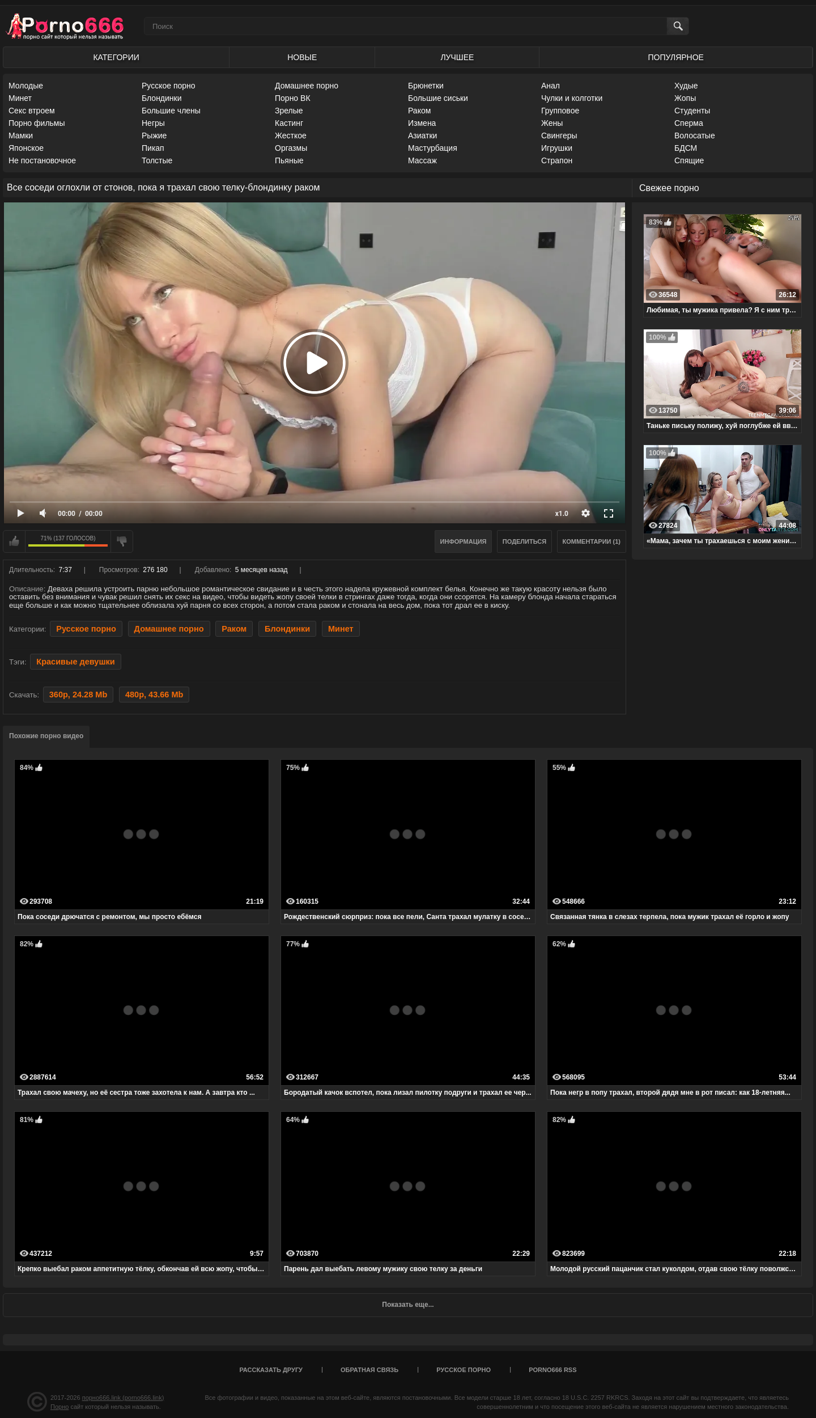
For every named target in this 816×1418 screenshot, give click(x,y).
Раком (419, 110)
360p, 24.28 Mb (78, 694)
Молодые (25, 85)
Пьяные (289, 160)
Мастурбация (432, 148)
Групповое (560, 110)
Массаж (422, 160)
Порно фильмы (36, 123)
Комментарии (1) (592, 541)
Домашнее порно (306, 85)
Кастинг (289, 123)
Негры (153, 123)
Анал (550, 85)
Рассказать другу (271, 1369)
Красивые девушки (75, 661)
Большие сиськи (438, 98)
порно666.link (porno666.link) (123, 1397)
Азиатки (422, 135)
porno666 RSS (552, 1369)
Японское (26, 148)
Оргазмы (291, 148)
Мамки (20, 135)
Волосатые (694, 135)
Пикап (153, 148)
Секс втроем (31, 110)
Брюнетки (426, 85)
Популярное (676, 57)
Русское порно (169, 85)
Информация (463, 541)
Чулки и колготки (571, 98)
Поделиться (524, 541)
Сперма (688, 123)
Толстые (157, 160)
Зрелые (289, 110)
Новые (302, 57)
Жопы (685, 98)
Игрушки (556, 148)
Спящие (689, 160)
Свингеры (559, 135)
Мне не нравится (121, 541)
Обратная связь (369, 1369)
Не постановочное (42, 160)
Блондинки (162, 98)
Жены (552, 123)
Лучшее (457, 57)
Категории (116, 57)
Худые (686, 85)
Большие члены (171, 110)
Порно (59, 1406)
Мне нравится (14, 541)
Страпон (556, 160)
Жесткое (291, 135)
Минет (20, 98)
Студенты (692, 110)
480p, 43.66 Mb (154, 694)
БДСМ (685, 148)
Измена (422, 123)
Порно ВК (293, 98)
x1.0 (561, 514)
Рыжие (154, 135)
